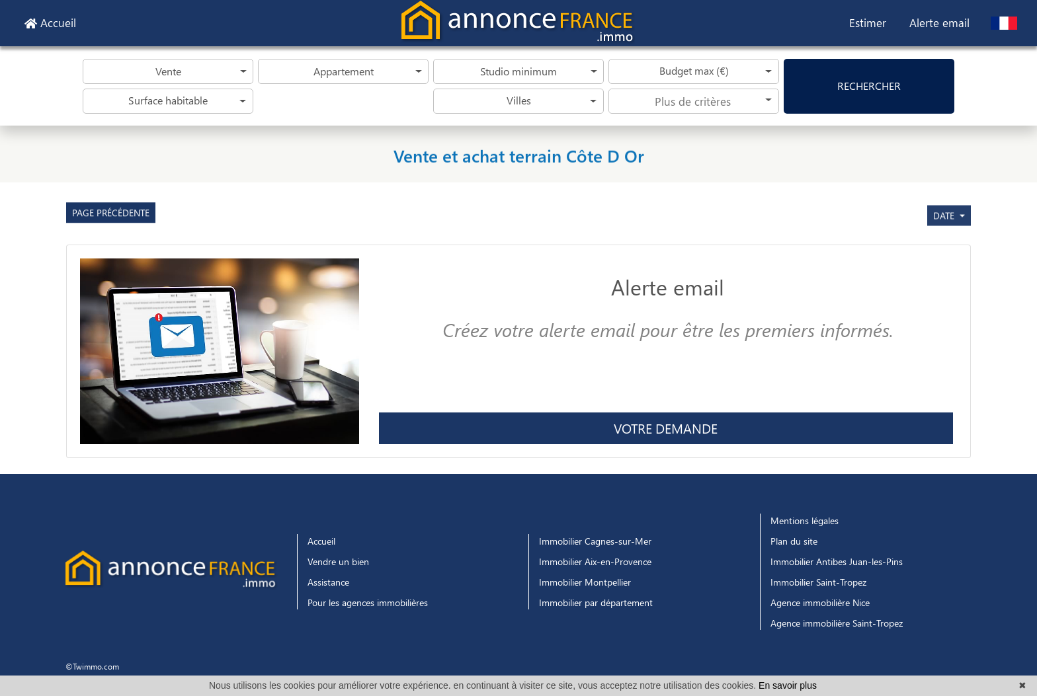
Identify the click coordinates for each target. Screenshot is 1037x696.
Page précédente (110, 232)
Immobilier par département (596, 602)
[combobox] (693, 101)
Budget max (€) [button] (694, 70)
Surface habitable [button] (168, 100)
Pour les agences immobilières (368, 602)
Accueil (50, 22)
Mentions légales (804, 520)
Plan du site (793, 541)
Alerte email (939, 22)
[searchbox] (693, 100)
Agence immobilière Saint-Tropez (836, 623)
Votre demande (666, 428)
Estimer (867, 22)
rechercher (869, 86)
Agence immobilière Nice (820, 602)
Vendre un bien (338, 561)
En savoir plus (788, 685)
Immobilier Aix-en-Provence (595, 561)
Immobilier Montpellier (585, 582)
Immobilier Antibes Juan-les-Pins (836, 561)
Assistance (328, 582)
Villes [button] (519, 100)
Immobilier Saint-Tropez (818, 582)
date (945, 257)
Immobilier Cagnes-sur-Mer (595, 541)
